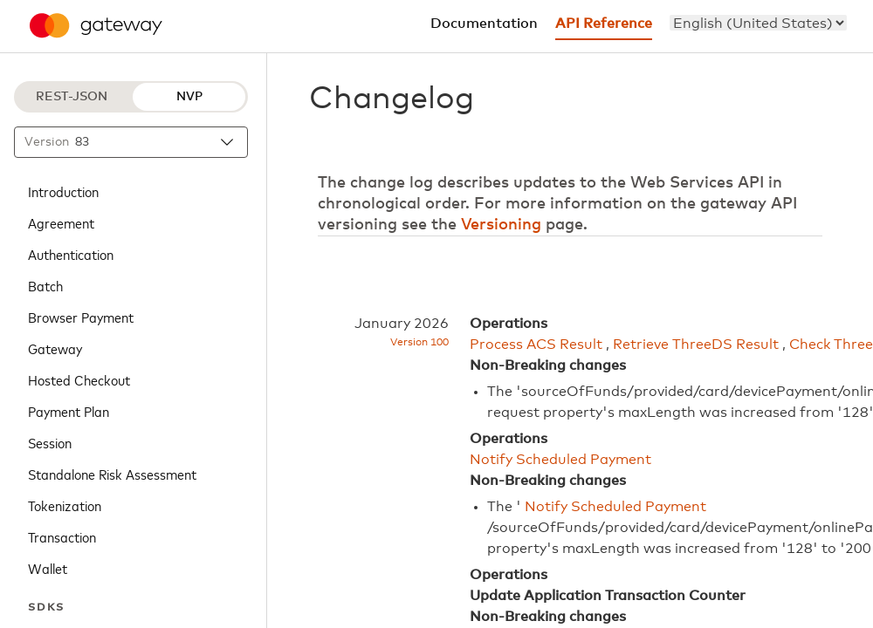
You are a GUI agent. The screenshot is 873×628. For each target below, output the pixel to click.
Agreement (61, 222)
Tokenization (64, 505)
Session (50, 442)
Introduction (63, 191)
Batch (45, 285)
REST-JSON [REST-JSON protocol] (71, 97)
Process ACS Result (536, 345)
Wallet (47, 567)
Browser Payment (81, 316)
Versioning (501, 225)
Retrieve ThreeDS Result (696, 345)
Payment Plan (68, 410)
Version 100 (419, 343)
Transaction (62, 536)
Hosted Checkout (79, 379)
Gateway (55, 348)
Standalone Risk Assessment (112, 473)
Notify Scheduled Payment (560, 460)
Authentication (70, 253)
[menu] (758, 23)
